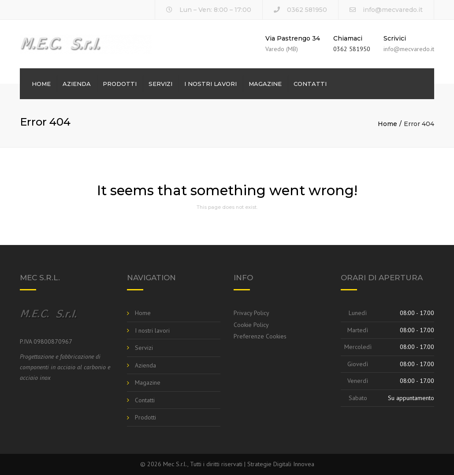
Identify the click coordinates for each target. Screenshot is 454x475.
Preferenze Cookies (260, 336)
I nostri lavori (210, 83)
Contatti (310, 83)
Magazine (265, 83)
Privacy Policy (251, 313)
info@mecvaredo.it (393, 10)
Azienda (77, 83)
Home (41, 83)
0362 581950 (351, 49)
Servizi (160, 83)
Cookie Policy (251, 325)
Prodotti (120, 83)
